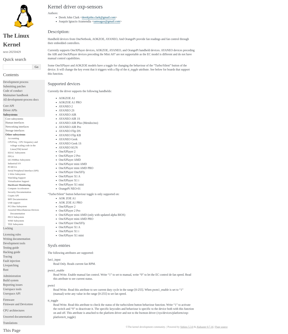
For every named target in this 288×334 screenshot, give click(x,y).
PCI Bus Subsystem (17, 199)
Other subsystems (15, 127)
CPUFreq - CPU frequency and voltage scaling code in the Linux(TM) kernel (23, 139)
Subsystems (10, 107)
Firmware (8, 292)
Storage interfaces (15, 123)
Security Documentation (19, 185)
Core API (8, 98)
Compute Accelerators (18, 181)
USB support (14, 195)
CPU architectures (13, 303)
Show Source (11, 330)
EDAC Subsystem (16, 145)
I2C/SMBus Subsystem (19, 152)
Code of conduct (12, 83)
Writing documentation (16, 231)
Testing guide (11, 240)
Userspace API (11, 286)
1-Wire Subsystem (17, 167)
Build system (10, 273)
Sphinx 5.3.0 (186, 327)
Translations (10, 315)
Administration (12, 269)
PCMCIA (12, 160)
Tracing (7, 249)
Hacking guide (11, 245)
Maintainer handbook (15, 88)
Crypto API (13, 188)
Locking (8, 221)
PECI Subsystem (16, 210)
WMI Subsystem (16, 213)
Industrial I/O (14, 156)
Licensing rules (12, 227)
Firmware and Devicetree (18, 297)
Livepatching (10, 258)
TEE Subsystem (15, 217)
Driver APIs (10, 103)
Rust (5, 262)
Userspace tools (12, 282)
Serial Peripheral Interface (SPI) (23, 163)
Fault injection (11, 253)
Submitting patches (14, 79)
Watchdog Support (17, 170)
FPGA (11, 149)
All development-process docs (21, 92)
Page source (221, 327)
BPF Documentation (18, 192)
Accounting (13, 131)
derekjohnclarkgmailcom (99, 17)
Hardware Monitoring (19, 178)
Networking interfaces (17, 119)
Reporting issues (12, 277)
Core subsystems (14, 111)
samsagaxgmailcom (106, 21)
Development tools (14, 236)
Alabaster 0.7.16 (205, 327)
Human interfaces (15, 115)
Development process (15, 75)
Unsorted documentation (17, 309)
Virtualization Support (18, 174)
